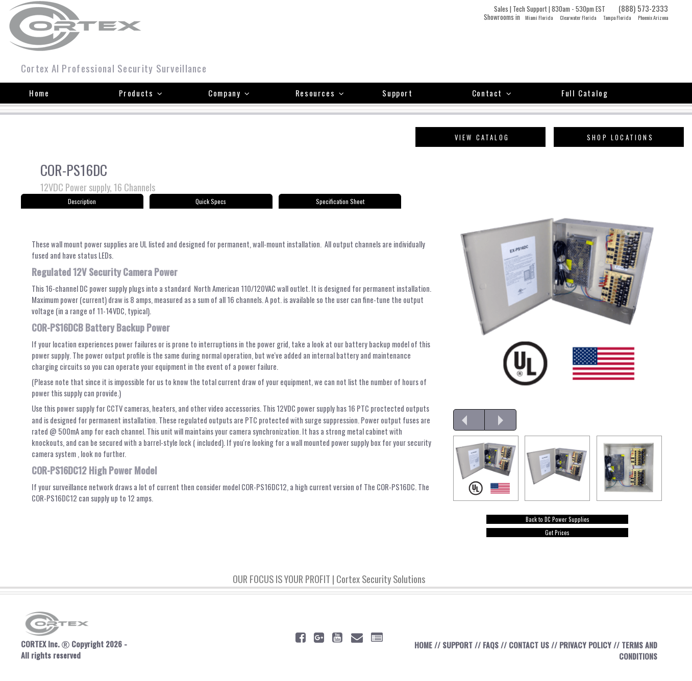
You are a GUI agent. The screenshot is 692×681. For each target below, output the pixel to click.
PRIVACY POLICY (583, 653)
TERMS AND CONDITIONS (637, 658)
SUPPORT (453, 653)
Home (39, 92)
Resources (320, 92)
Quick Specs (210, 203)
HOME (419, 653)
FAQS (488, 653)
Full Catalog (584, 92)
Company (229, 92)
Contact (492, 92)
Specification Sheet (340, 203)
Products (141, 92)
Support (397, 92)
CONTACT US (526, 653)
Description (82, 203)
